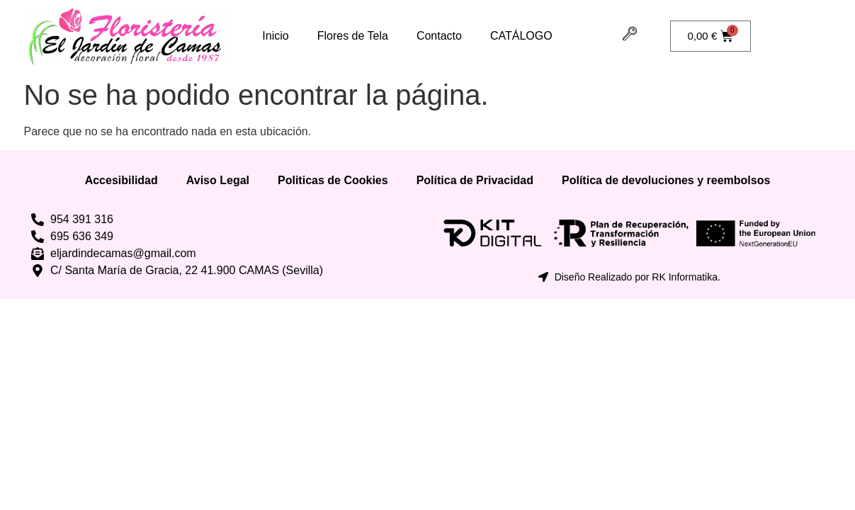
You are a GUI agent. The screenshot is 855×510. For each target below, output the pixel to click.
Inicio (275, 36)
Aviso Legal (217, 180)
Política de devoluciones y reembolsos (666, 180)
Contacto (439, 36)
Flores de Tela (352, 36)
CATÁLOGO (521, 36)
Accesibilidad (121, 180)
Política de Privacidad (475, 180)
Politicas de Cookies (333, 180)
